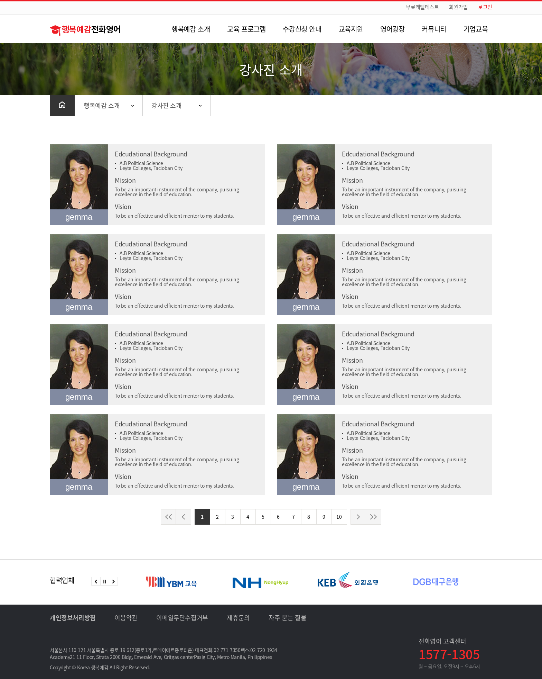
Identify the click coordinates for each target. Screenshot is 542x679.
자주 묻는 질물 (287, 617)
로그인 (485, 7)
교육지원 (351, 29)
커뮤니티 (434, 29)
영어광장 (392, 29)
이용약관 (125, 617)
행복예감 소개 (190, 29)
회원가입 (458, 7)
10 (339, 516)
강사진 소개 (166, 105)
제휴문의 (238, 617)
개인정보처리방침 (73, 617)
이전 (96, 581)
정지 (104, 581)
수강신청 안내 (302, 29)
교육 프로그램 (246, 29)
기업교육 (476, 29)
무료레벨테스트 (422, 7)
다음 (113, 581)
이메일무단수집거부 (182, 617)
